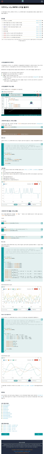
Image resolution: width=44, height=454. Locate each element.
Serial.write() (5, 418)
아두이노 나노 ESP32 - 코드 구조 (9, 429)
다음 (38, 434)
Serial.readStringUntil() (7, 416)
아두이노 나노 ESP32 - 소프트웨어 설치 (31, 169)
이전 (5, 434)
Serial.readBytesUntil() (7, 413)
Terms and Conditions (18, 451)
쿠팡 (37, 20)
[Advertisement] (22, 50)
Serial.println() (36, 77)
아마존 (40, 20)
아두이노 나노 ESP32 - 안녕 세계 (9, 428)
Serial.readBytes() (6, 412)
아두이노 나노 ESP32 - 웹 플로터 (27, 385)
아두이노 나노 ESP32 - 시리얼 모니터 (10, 431)
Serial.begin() (5, 406)
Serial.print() (5, 408)
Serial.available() (6, 405)
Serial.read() (5, 411)
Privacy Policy (27, 451)
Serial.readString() (6, 415)
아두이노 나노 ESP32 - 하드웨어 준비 (10, 426)
